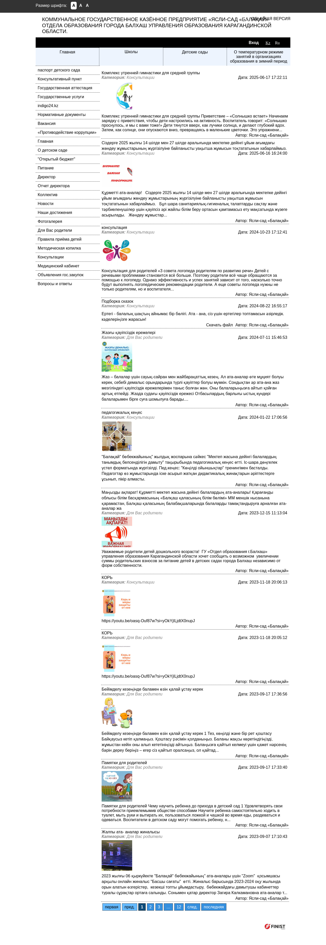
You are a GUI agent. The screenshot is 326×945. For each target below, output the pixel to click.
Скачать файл (219, 325)
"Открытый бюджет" (56, 159)
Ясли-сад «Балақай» (269, 135)
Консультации (51, 257)
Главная (67, 52)
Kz (268, 43)
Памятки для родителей (124, 763)
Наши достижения (55, 212)
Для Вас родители (55, 230)
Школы (131, 52)
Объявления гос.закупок (61, 275)
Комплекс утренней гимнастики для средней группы (151, 73)
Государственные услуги (61, 97)
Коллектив (47, 195)
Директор (47, 177)
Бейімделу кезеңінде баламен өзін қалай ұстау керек (152, 689)
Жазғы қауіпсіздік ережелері (128, 332)
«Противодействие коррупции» (67, 132)
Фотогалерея (50, 221)
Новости (45, 203)
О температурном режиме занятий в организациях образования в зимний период (258, 56)
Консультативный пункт (60, 79)
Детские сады (195, 52)
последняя (214, 907)
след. (192, 907)
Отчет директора (54, 186)
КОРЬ (107, 577)
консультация (114, 227)
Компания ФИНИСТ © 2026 (234, 926)
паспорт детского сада (59, 70)
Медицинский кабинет (58, 266)
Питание (46, 168)
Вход (254, 42)
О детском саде (52, 150)
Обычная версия (271, 19)
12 (179, 907)
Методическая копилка (59, 248)
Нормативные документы (62, 114)
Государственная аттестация (65, 88)
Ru (277, 43)
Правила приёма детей (60, 239)
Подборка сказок (117, 301)
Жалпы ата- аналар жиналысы (131, 832)
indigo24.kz (48, 106)
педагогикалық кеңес (122, 412)
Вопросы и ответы (55, 284)
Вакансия (47, 123)
